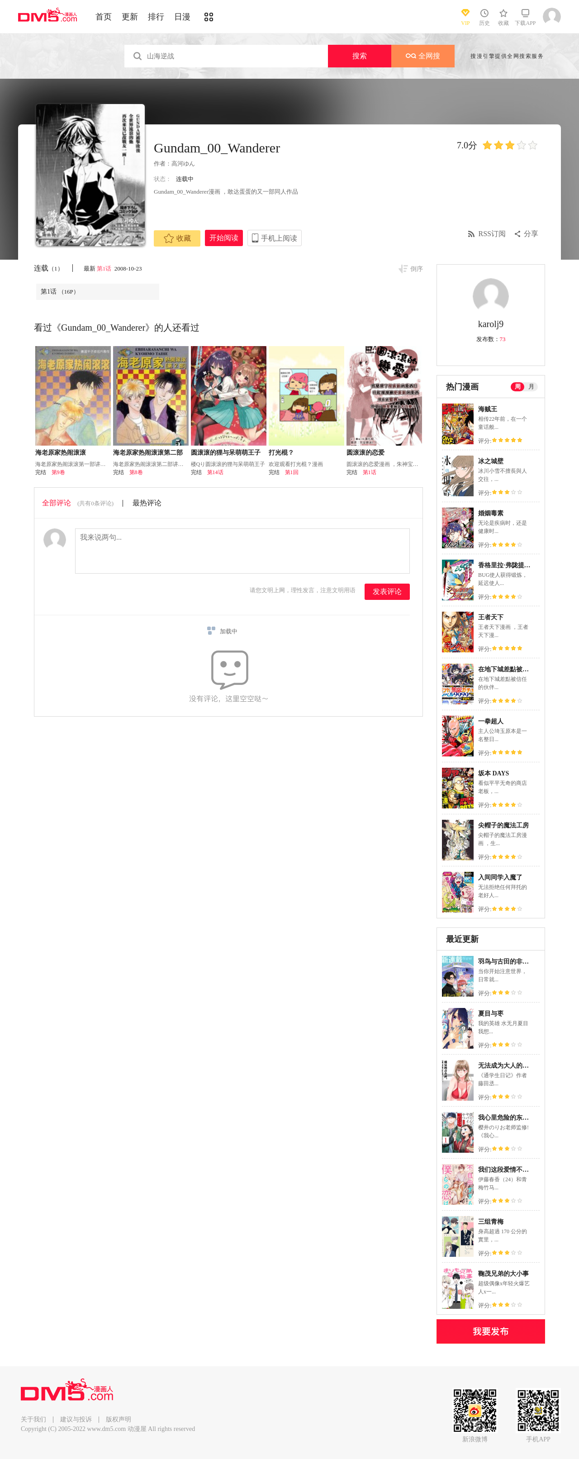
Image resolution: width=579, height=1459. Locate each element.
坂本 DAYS (493, 773)
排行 (156, 16)
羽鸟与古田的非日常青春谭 (516, 961)
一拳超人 (490, 721)
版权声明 (118, 1419)
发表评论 (387, 591)
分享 (531, 234)
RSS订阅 (492, 234)
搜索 (359, 56)
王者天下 (490, 617)
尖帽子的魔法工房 (503, 825)
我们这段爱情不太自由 (509, 1169)
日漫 (182, 16)
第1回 (292, 472)
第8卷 (136, 472)
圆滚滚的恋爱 (365, 452)
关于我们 (33, 1419)
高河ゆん (183, 163)
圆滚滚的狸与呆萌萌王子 (226, 452)
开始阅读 (223, 238)
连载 (48, 268)
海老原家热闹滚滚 (60, 452)
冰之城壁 (490, 461)
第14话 (215, 472)
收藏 (177, 238)
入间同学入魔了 (500, 877)
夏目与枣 (490, 1013)
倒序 (416, 269)
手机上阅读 (279, 238)
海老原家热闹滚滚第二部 (148, 452)
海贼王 (487, 409)
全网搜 (423, 56)
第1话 (105, 268)
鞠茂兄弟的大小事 (503, 1273)
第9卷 (58, 472)
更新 (130, 16)
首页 (103, 16)
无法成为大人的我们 (506, 1065)
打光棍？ (281, 452)
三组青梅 (490, 1221)
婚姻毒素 (490, 513)
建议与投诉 (76, 1419)
